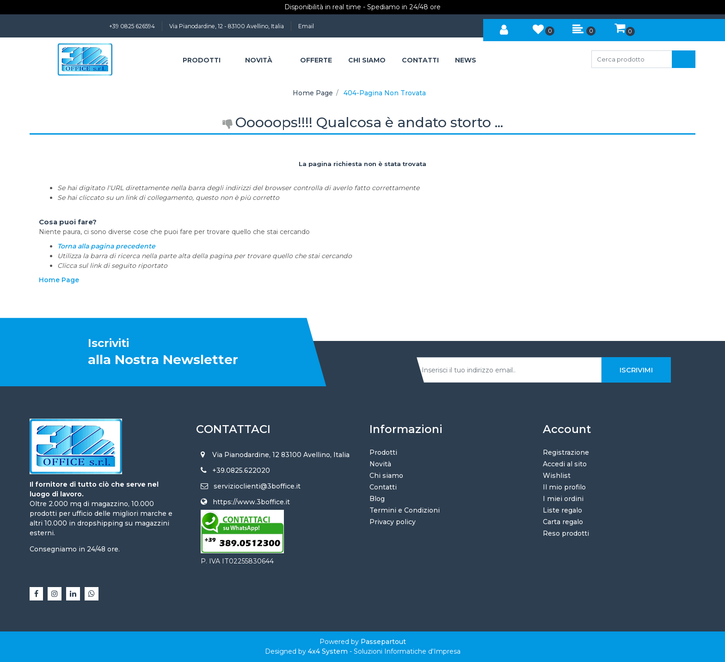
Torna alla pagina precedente (106, 246)
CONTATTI (420, 60)
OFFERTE (316, 60)
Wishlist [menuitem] (557, 475)
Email (306, 26)
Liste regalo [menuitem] (562, 510)
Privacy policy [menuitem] (392, 522)
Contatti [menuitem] (383, 487)
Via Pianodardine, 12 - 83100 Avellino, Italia (226, 26)
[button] (683, 59)
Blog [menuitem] (377, 499)
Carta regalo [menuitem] (563, 522)
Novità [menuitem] (380, 464)
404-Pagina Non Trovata (385, 93)
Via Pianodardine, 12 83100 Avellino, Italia (281, 455)
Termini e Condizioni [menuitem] (404, 510)
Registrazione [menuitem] (566, 452)
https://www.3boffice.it (251, 502)
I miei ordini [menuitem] (563, 499)
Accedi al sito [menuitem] (565, 464)
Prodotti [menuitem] (383, 452)
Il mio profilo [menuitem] (564, 487)
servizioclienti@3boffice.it (257, 486)
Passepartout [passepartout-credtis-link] (383, 641)
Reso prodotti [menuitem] (566, 533)
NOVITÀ (258, 60)
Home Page (313, 93)
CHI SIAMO (367, 60)
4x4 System (328, 651)
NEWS (465, 60)
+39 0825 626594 (132, 26)
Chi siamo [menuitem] (386, 475)
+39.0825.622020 (241, 470)
